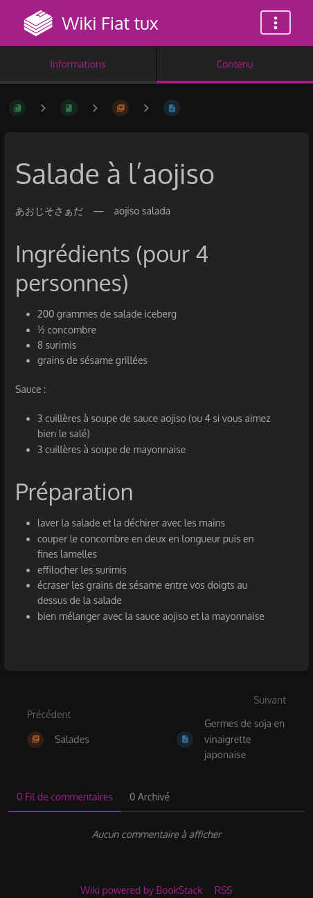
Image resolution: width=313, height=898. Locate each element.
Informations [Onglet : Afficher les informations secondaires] (77, 64)
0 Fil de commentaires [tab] (65, 797)
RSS (224, 890)
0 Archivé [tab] (149, 797)
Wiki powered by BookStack (141, 890)
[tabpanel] (156, 834)
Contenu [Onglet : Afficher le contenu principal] (234, 64)
